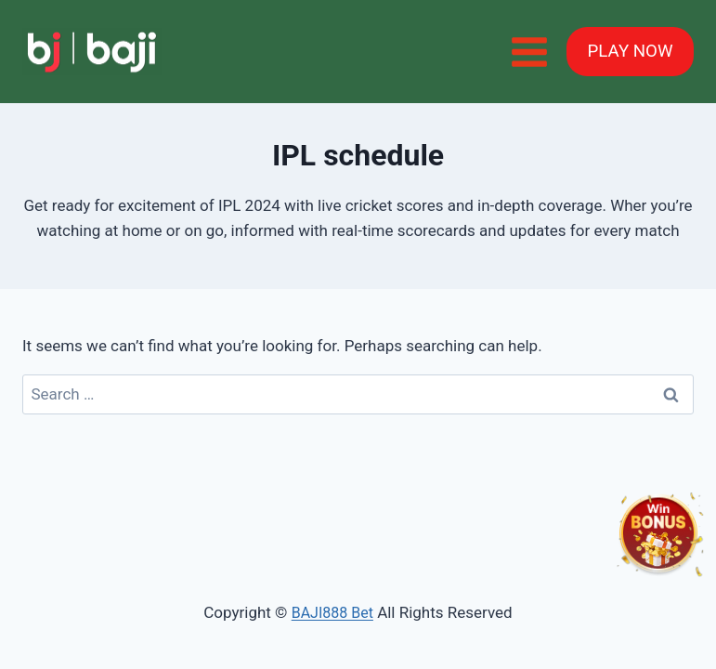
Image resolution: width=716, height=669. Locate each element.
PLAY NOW (630, 51)
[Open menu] (529, 51)
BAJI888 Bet (332, 613)
